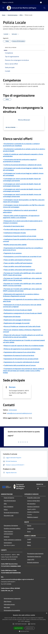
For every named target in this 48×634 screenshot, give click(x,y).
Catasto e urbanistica (33, 512)
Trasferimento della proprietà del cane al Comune (20, 365)
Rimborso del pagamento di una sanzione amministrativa (22, 349)
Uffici (21, 15)
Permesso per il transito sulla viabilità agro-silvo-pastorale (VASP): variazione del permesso (22, 290)
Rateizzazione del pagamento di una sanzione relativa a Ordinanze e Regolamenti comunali (21, 295)
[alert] (24, 623)
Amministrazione (12, 15)
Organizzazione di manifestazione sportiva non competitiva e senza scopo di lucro (23, 249)
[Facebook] (38, 488)
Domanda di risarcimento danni (14, 226)
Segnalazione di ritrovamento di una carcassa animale (21, 359)
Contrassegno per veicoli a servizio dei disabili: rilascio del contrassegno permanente (22, 179)
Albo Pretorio (7, 601)
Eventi (29, 542)
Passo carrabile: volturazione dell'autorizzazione (19, 270)
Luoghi (29, 539)
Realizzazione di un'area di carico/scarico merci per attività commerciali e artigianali (22, 306)
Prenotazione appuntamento (35, 553)
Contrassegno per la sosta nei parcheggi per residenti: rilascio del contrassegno (23, 169)
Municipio (12, 387)
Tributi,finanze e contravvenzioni (8, 532)
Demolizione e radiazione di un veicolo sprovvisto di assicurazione (20, 211)
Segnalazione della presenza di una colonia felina (19, 352)
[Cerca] (45, 8)
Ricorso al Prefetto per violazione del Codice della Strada (22, 326)
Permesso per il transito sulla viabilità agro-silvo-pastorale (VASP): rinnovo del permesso (22, 279)
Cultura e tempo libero (33, 501)
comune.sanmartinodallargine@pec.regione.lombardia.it (17, 579)
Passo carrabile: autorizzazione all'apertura (18, 260)
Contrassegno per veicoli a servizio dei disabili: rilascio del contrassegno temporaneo (22, 185)
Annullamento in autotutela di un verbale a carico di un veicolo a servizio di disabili (24, 150)
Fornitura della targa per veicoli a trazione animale (20, 229)
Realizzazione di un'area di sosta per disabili (18, 310)
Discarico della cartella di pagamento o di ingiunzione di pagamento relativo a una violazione (21, 216)
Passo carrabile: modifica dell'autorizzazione (18, 263)
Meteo (29, 545)
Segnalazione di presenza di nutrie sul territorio (19, 355)
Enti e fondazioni (8, 507)
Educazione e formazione (11, 525)
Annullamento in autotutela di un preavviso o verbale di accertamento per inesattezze (21, 145)
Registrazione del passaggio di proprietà (16, 323)
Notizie (29, 526)
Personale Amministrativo (11, 513)
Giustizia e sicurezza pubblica (12, 528)
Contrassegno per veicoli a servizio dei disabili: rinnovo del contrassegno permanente (22, 190)
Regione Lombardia (7, 2)
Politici (6, 510)
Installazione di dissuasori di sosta (15, 233)
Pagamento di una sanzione (13, 253)
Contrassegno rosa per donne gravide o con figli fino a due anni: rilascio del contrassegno (24, 201)
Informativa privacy (9, 604)
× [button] (46, 613)
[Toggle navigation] (3, 8)
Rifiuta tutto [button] (29, 628)
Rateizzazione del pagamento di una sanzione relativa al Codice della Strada (23, 300)
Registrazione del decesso (12, 316)
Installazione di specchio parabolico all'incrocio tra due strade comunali (23, 240)
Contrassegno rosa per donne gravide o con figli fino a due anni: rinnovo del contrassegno (24, 206)
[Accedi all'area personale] (41, 2)
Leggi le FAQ (30, 559)
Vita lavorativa (31, 504)
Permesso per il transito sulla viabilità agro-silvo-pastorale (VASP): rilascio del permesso (22, 274)
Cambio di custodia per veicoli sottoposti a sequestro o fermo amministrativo (23, 155)
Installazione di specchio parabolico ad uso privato (20, 236)
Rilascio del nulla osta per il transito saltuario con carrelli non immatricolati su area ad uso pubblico (23, 336)
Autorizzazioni (8, 543)
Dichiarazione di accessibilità (12, 610)
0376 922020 (13, 410)
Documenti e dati (8, 515)
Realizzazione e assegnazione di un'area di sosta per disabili (23, 313)
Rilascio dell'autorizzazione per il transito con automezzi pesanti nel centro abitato (24, 341)
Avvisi (29, 531)
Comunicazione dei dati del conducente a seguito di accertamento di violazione (19, 160)
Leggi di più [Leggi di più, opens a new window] (27, 621)
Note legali (7, 607)
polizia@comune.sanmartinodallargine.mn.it (19, 413)
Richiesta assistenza (33, 562)
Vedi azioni (15, 34)
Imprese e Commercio (33, 507)
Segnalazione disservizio (34, 556)
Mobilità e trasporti (32, 517)
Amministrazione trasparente (12, 598)
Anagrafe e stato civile (33, 498)
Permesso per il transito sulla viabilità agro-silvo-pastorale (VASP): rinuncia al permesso (22, 284)
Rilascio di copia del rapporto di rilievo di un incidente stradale (24, 345)
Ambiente (6, 537)
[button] (21, 624)
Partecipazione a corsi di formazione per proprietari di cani (22, 256)
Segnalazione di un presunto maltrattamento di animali (21, 362)
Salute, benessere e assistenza (12, 540)
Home (3, 15)
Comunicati (30, 529)
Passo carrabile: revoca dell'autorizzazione (17, 266)
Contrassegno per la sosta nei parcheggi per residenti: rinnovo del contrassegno (23, 174)
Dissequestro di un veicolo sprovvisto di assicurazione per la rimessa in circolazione (22, 222)
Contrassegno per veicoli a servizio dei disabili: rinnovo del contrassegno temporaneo (22, 195)
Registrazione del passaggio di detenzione (17, 320)
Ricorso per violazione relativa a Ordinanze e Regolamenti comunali (22, 331)
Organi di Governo (9, 498)
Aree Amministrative (10, 501)
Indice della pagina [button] (10, 47)
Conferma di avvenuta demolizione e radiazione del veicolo (23, 165)
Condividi (7, 34)
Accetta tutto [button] (18, 628)
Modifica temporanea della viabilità (15, 244)
